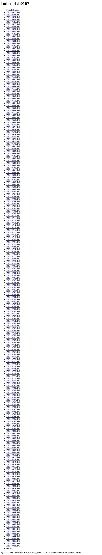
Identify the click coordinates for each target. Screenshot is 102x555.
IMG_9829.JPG (13, 500)
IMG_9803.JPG (13, 438)
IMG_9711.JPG (13, 218)
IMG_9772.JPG (13, 364)
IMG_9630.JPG (13, 31)
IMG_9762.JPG (13, 340)
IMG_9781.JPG (13, 385)
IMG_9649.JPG (13, 74)
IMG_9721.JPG (13, 242)
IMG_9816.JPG (13, 469)
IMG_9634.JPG (13, 41)
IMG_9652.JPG (13, 82)
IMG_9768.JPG (13, 354)
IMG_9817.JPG (13, 471)
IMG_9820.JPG (13, 479)
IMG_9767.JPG (13, 352)
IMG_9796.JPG (13, 421)
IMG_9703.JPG (13, 199)
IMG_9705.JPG (13, 204)
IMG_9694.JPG (13, 177)
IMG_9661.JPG (13, 103)
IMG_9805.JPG (13, 443)
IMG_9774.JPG (13, 369)
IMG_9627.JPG (13, 24)
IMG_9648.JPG (13, 72)
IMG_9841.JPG (13, 529)
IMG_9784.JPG (13, 393)
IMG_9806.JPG (13, 445)
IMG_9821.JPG (13, 481)
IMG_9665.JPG (13, 113)
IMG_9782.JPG (13, 388)
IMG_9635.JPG (13, 43)
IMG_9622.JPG (13, 12)
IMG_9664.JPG (13, 110)
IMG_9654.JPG (13, 86)
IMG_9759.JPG (13, 333)
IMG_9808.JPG (13, 450)
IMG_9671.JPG (13, 127)
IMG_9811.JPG (13, 457)
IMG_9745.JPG (13, 299)
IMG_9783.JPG (13, 390)
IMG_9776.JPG (13, 373)
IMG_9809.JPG (13, 452)
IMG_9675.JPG (13, 137)
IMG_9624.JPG (13, 17)
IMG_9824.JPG (13, 488)
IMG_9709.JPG (13, 213)
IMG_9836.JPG (13, 517)
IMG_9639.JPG (13, 53)
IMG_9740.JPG (13, 287)
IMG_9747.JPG (13, 304)
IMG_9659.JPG (13, 98)
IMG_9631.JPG (13, 34)
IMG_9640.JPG (13, 55)
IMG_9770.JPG (13, 359)
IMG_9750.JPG (13, 311)
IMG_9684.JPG (13, 153)
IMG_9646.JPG (13, 67)
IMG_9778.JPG (13, 378)
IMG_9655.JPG (13, 89)
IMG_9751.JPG (13, 314)
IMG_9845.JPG (13, 538)
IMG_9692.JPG (13, 172)
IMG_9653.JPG (13, 84)
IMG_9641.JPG (13, 58)
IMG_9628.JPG (13, 27)
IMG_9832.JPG (13, 507)
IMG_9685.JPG (13, 156)
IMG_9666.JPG (13, 115)
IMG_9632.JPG (13, 36)
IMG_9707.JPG (13, 208)
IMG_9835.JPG (13, 515)
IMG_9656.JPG (13, 91)
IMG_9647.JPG (13, 70)
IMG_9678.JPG (13, 144)
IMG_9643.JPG (13, 60)
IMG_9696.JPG (13, 182)
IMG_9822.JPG (13, 483)
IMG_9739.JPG (13, 285)
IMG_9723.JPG (13, 247)
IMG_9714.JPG (13, 225)
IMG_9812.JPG (13, 460)
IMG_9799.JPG (13, 428)
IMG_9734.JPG (13, 273)
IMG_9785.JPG (13, 395)
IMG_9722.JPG (13, 244)
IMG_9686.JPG (13, 158)
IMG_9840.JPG (13, 526)
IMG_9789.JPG (13, 404)
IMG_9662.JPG (13, 105)
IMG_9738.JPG (13, 282)
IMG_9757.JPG (13, 328)
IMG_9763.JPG (13, 342)
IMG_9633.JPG (13, 38)
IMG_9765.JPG (13, 347)
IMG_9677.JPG (13, 141)
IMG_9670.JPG (13, 125)
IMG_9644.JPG (13, 62)
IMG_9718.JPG (13, 235)
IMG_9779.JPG (13, 381)
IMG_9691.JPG (13, 170)
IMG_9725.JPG (13, 251)
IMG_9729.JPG (13, 261)
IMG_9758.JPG (13, 330)
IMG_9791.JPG (13, 409)
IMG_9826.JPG (13, 493)
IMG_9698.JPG (13, 187)
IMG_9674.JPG (13, 134)
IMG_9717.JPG (13, 232)
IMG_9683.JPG (13, 151)
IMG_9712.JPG (13, 220)
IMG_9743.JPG (13, 294)
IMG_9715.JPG (13, 227)
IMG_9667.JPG (13, 117)
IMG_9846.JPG (13, 541)
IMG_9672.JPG (13, 129)
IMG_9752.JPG (13, 316)
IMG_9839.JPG (13, 524)
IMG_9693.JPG (13, 175)
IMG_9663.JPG (13, 108)
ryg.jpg (9, 548)
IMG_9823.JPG (13, 486)
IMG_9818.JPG (13, 474)
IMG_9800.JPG (13, 431)
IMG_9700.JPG (13, 192)
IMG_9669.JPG (13, 122)
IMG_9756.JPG (13, 326)
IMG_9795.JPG (13, 419)
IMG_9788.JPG (13, 402)
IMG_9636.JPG (13, 46)
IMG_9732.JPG (13, 268)
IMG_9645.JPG (13, 65)
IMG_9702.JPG (13, 196)
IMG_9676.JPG (13, 139)
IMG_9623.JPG (13, 15)
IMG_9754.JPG (13, 321)
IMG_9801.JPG (13, 433)
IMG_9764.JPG (13, 345)
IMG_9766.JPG (13, 349)
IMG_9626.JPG (13, 22)
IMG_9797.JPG (13, 424)
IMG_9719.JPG (13, 237)
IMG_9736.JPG (13, 278)
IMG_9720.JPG (13, 239)
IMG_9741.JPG (13, 290)
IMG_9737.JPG (13, 280)
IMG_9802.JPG (13, 436)
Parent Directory (13, 10)
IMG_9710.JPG (13, 216)
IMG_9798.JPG (13, 426)
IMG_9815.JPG (13, 467)
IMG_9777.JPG (13, 376)
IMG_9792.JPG (13, 412)
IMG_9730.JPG (13, 263)
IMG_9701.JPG (13, 194)
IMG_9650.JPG (13, 77)
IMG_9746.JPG (13, 302)
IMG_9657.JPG (13, 94)
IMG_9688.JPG (13, 163)
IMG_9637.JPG (13, 48)
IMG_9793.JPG (13, 414)
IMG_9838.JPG (13, 522)
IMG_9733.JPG (13, 271)
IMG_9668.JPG (13, 120)
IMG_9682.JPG (13, 149)
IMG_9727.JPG (13, 256)
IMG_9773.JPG (13, 366)
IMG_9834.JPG (13, 512)
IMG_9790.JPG (13, 407)
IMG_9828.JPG (13, 498)
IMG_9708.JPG (13, 211)
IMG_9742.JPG (13, 292)
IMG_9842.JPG (13, 531)
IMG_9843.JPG (13, 534)
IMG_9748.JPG (13, 306)
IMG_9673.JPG (13, 132)
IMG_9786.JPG (13, 397)
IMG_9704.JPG (13, 201)
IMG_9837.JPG (13, 519)
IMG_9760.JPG (13, 335)
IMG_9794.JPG (13, 416)
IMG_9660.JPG (13, 101)
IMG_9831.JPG (13, 505)
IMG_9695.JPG (13, 180)
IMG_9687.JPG (13, 160)
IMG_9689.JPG (13, 165)
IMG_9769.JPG (13, 357)
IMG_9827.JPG (13, 495)
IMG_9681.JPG (13, 146)
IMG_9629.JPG (13, 29)
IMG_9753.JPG (13, 318)
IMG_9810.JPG (13, 455)
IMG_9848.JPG (13, 546)
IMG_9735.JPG (13, 275)
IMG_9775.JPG (13, 371)
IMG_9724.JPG (13, 249)
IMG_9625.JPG (13, 19)
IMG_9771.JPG (13, 361)
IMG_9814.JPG (13, 464)
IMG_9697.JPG (13, 184)
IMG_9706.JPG (13, 206)
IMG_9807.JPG (13, 448)
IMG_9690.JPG (13, 168)
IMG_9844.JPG (13, 536)
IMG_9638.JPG (13, 50)
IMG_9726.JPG (13, 254)
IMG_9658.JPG (13, 96)
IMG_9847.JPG (13, 543)
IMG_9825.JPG (13, 491)
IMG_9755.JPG (13, 323)
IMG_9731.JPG (13, 266)
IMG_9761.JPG (13, 338)
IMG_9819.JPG (13, 476)
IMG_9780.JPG (13, 383)
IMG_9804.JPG (13, 440)
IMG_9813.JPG (13, 462)
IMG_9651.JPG (13, 79)
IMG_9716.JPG (13, 230)
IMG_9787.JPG (13, 400)
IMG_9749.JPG (13, 309)
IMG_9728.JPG (13, 259)
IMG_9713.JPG (13, 223)
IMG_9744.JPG (13, 297)
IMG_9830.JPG (13, 503)
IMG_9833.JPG (13, 510)
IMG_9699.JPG (13, 189)
